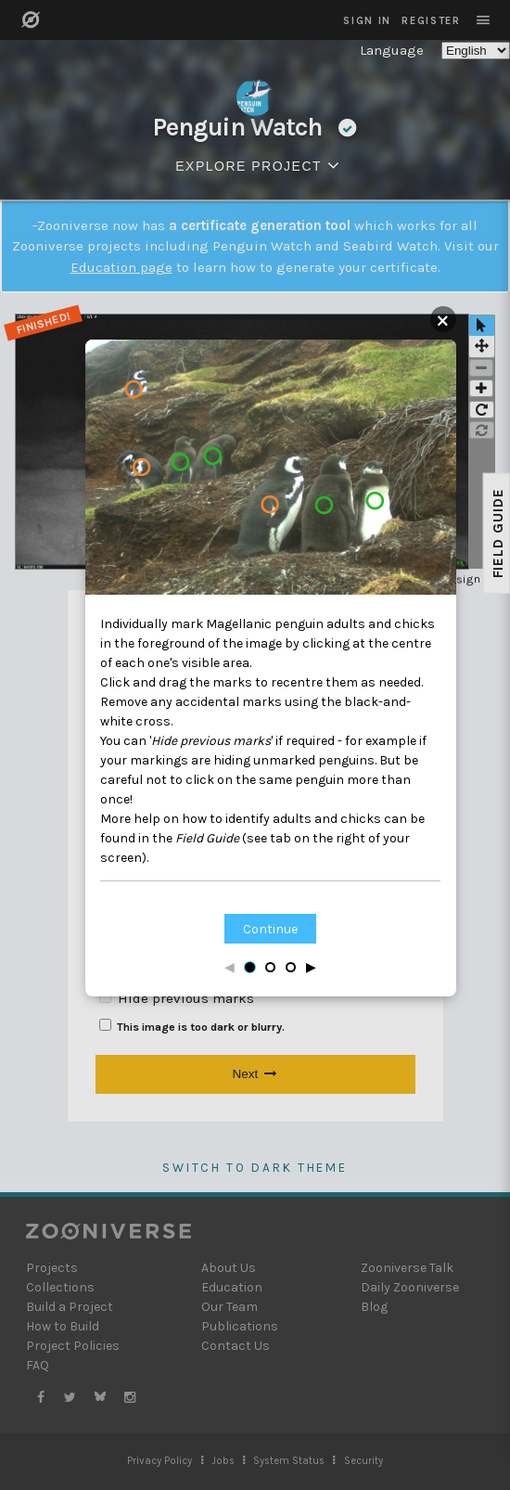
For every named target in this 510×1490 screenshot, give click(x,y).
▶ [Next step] (311, 967)
